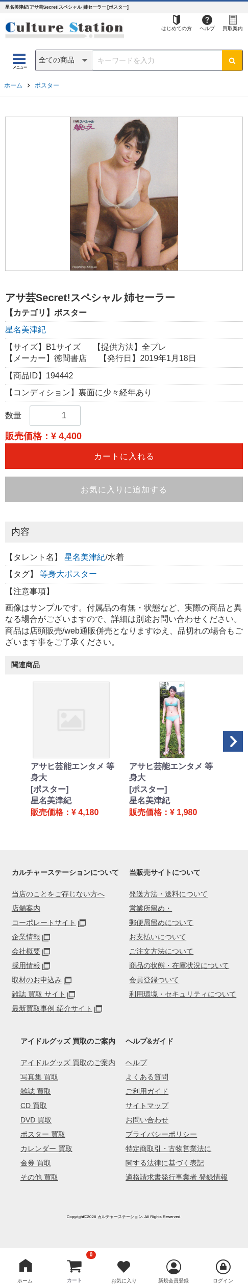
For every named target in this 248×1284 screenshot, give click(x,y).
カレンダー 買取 (46, 1148)
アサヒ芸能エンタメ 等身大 (72, 772)
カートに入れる (124, 456)
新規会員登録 (173, 1280)
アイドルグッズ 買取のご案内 (67, 1062)
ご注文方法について (161, 951)
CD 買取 (33, 1105)
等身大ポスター (68, 574)
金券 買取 (35, 1163)
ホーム (13, 85)
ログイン (223, 1280)
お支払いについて (157, 937)
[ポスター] (50, 789)
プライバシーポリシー (161, 1134)
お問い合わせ (147, 1120)
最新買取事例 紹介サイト (52, 1008)
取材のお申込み (37, 980)
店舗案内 (26, 908)
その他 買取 (39, 1177)
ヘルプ (207, 28)
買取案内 (232, 28)
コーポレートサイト (44, 922)
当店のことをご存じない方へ (58, 894)
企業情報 (26, 937)
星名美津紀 (25, 329)
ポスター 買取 (42, 1134)
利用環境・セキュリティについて (182, 994)
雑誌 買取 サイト (39, 994)
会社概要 (26, 951)
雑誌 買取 (35, 1091)
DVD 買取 (36, 1120)
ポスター (47, 85)
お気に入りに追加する (124, 489)
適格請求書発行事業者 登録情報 (177, 1177)
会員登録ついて (154, 980)
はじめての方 (176, 28)
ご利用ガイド (147, 1091)
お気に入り (124, 1280)
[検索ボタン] (232, 60)
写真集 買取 (39, 1077)
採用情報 (26, 965)
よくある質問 (147, 1077)
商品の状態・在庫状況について (179, 965)
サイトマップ (147, 1105)
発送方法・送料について (168, 894)
